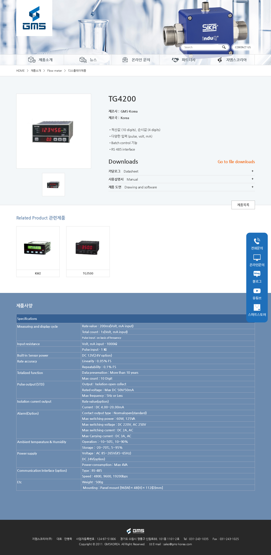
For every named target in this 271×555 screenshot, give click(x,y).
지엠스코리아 (231, 59)
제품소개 (40, 59)
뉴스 (88, 59)
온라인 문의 (135, 59)
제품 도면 (181, 187)
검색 (225, 47)
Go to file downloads (236, 161)
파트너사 (183, 59)
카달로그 (181, 171)
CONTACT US (243, 47)
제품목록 (243, 205)
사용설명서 (181, 179)
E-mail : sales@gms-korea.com (170, 544)
